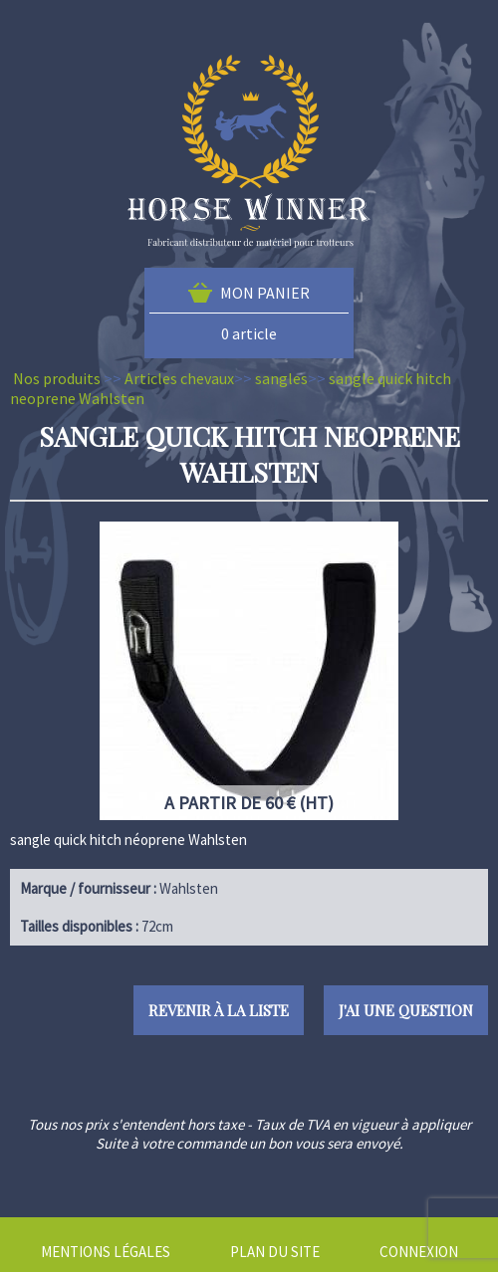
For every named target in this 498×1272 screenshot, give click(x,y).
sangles (281, 378)
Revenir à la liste (218, 1010)
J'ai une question (406, 1010)
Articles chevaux (179, 378)
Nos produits (57, 378)
